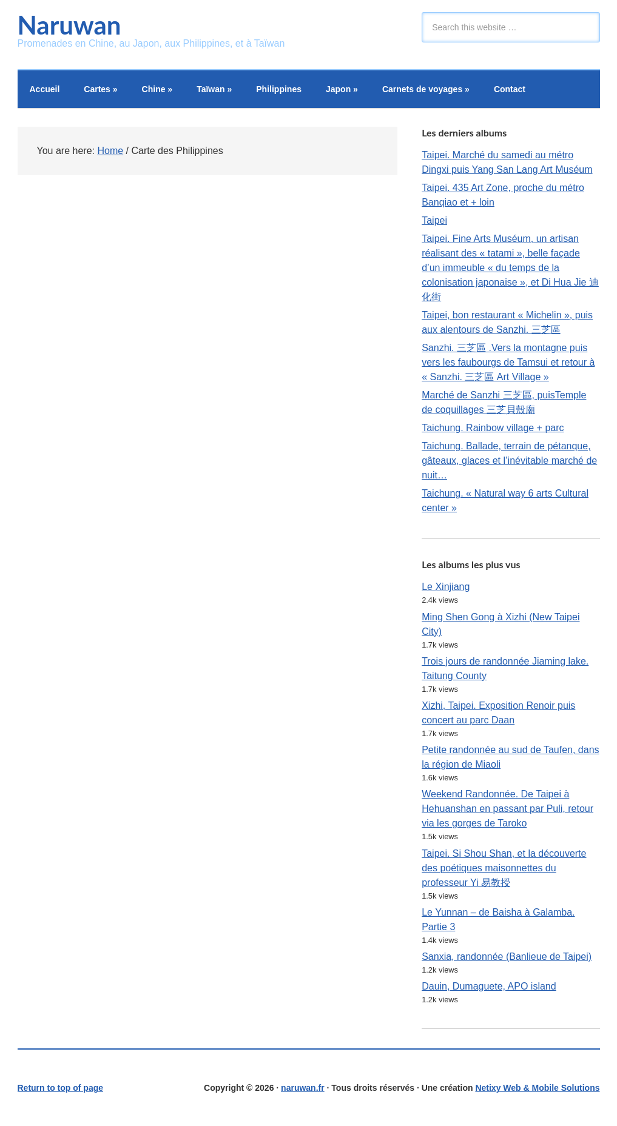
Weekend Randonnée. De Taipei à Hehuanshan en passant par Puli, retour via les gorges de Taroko (507, 808)
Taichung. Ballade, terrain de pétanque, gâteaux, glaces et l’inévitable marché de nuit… (509, 460)
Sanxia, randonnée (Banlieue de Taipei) (507, 956)
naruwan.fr (303, 1088)
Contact (509, 89)
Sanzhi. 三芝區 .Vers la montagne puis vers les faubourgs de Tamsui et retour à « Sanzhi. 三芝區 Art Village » (508, 362)
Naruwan (69, 25)
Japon (342, 89)
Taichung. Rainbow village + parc (493, 428)
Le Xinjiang (446, 586)
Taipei (434, 220)
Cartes (100, 89)
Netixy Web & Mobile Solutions (537, 1088)
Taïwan (214, 89)
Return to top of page (61, 1088)
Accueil (45, 89)
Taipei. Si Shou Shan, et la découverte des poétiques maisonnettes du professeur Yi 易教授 (504, 868)
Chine (157, 89)
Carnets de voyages (426, 89)
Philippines (279, 89)
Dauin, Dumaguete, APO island (489, 986)
